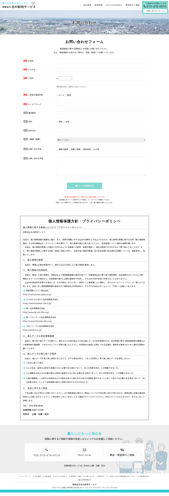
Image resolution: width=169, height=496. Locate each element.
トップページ (26, 480)
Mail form (84, 458)
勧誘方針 (101, 480)
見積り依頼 (74, 149)
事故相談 (86, 149)
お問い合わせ (89, 480)
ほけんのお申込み (114, 5)
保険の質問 (62, 149)
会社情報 (87, 5)
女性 (66, 122)
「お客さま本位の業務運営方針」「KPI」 (122, 480)
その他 (95, 149)
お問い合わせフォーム (155, 11)
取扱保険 (99, 5)
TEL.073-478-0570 (46, 458)
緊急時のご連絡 (133, 5)
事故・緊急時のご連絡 (122, 458)
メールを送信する (86, 189)
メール (60, 95)
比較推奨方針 (144, 480)
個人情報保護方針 (85, 483)
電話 (68, 95)
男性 (60, 122)
